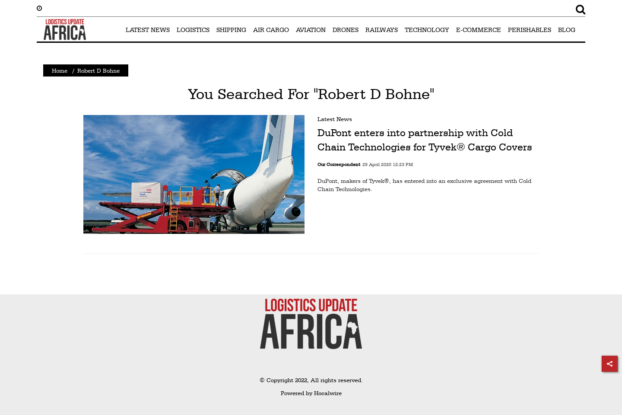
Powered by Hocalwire (311, 392)
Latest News (334, 118)
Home (59, 70)
